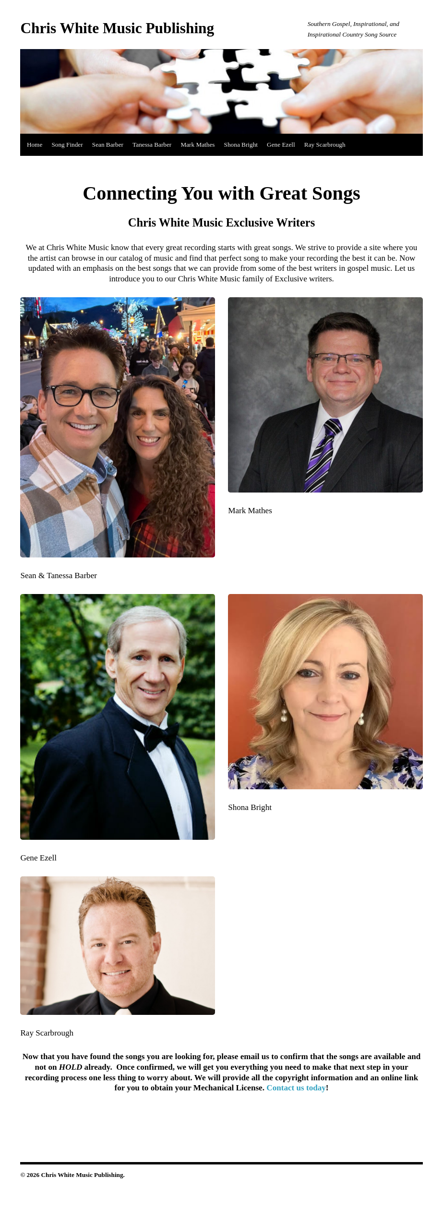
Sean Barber (107, 144)
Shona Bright (241, 144)
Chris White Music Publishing (117, 28)
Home (34, 144)
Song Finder (67, 144)
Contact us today (296, 1087)
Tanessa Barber (151, 144)
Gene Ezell (281, 144)
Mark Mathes (197, 144)
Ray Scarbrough (325, 144)
